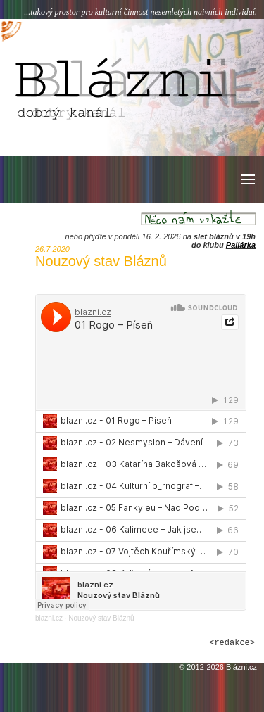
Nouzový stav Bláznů (101, 618)
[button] (247, 179)
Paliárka (241, 245)
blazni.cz (49, 618)
